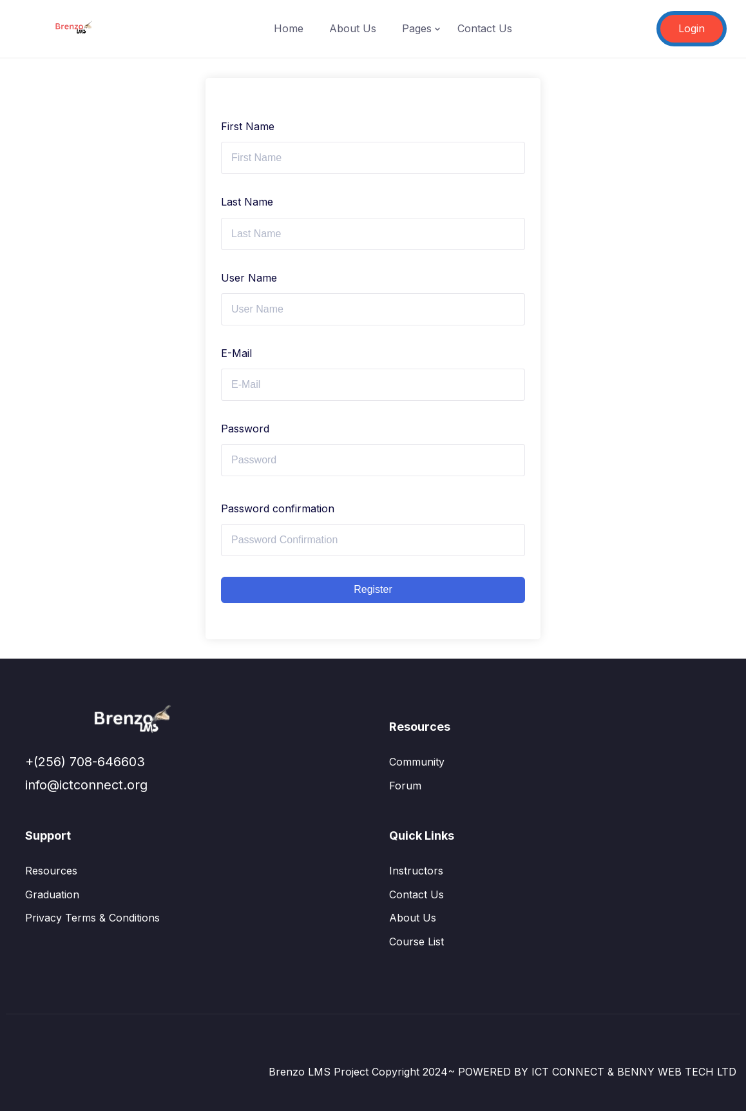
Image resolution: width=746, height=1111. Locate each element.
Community (417, 761)
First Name (247, 126)
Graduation (52, 894)
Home (288, 28)
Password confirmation (277, 508)
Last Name (247, 201)
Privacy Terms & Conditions (92, 917)
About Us (352, 28)
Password (245, 428)
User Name (249, 277)
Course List (416, 941)
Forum (405, 785)
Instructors (416, 870)
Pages (417, 28)
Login (691, 28)
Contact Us (484, 28)
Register (373, 589)
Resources (51, 870)
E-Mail (236, 353)
